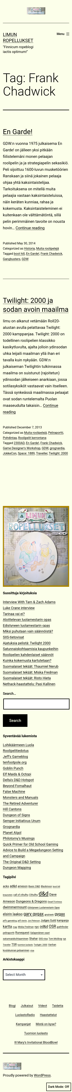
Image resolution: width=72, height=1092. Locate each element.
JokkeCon (10, 453)
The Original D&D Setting (22, 862)
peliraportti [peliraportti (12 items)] (8, 932)
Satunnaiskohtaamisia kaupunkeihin (30, 649)
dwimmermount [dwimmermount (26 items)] (15, 907)
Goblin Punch (13, 768)
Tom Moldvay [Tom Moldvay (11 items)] (55, 938)
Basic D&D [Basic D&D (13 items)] (34, 886)
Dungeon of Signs (16, 815)
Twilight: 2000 (58, 453)
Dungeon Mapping (17, 868)
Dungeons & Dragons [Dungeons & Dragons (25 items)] (31, 901)
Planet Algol (12, 833)
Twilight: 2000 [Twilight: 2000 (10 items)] (40, 945)
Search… (9, 694)
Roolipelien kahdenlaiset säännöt (28, 655)
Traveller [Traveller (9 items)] (7, 945)
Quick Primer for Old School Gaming (30, 844)
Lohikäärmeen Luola (18, 745)
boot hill (19, 253)
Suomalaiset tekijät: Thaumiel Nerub (30, 666)
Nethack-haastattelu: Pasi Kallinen (29, 684)
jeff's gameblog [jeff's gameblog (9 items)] (10, 920)
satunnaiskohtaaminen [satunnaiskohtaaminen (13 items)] (15, 938)
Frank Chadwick (51, 253)
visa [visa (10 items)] (32, 950)
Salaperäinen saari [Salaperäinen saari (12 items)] (40, 932)
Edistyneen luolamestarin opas (26, 625)
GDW (25, 259)
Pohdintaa (10, 438)
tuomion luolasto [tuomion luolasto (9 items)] (25, 945)
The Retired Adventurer (20, 803)
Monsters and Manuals (20, 797)
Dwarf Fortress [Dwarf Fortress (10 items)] (55, 902)
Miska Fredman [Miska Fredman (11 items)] (26, 927)
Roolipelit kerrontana (32, 438)
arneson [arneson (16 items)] (23, 886)
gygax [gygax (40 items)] (60, 914)
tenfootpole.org (14, 762)
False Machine (14, 792)
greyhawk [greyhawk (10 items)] (49, 914)
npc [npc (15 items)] (37, 926)
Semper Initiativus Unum (22, 821)
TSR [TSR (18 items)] (14, 944)
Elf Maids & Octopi (17, 774)
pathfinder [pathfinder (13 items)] (62, 926)
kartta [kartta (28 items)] (7, 926)
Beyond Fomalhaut (17, 786)
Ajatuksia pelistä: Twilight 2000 (26, 643)
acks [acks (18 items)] (6, 886)
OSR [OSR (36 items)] (52, 926)
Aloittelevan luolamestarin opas (27, 620)
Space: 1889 (26, 453)
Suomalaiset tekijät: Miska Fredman (30, 672)
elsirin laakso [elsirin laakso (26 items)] (13, 914)
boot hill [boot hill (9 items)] (56, 886)
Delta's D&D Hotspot (18, 780)
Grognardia (11, 827)
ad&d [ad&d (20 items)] (13, 886)
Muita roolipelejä (47, 248)
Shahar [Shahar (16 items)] (33, 938)
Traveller (42, 453)
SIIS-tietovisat (13, 637)
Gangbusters (11, 259)
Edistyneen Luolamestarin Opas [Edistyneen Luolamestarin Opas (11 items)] (44, 907)
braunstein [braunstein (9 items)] (7, 895)
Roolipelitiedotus (16, 751)
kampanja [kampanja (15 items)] (63, 920)
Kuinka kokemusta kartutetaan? (27, 660)
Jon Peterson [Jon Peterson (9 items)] (34, 920)
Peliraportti (55, 433)
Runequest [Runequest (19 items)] (22, 932)
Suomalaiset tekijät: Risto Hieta (27, 678)
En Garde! (17, 132)
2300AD (19, 443)
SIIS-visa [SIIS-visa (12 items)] (43, 938)
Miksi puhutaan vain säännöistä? (28, 631)
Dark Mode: (58, 1087)
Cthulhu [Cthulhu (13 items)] (33, 894)
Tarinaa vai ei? (14, 614)
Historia (29, 248)
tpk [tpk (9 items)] (64, 939)
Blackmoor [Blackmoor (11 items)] (46, 886)
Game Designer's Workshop (21, 448)
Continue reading (30, 228)
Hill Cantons (12, 809)
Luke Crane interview (19, 608)
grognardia (57, 448)
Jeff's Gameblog (15, 757)
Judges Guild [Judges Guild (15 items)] (48, 920)
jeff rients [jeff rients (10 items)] (22, 920)
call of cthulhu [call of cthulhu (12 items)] (20, 894)
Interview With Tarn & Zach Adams (29, 602)
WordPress (42, 1075)
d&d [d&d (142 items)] (43, 893)
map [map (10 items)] (15, 927)
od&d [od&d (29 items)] (44, 926)
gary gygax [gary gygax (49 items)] (33, 913)
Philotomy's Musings (19, 838)
